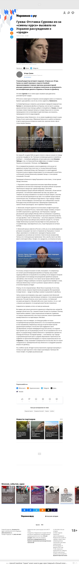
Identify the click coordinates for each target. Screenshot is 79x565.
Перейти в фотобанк (32, 64)
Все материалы (27, 77)
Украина (47, 411)
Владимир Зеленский (39, 411)
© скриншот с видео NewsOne (22, 64)
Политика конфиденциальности (36, 539)
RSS (42, 525)
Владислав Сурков (29, 411)
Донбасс (52, 411)
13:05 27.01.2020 (20, 35)
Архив (38, 525)
